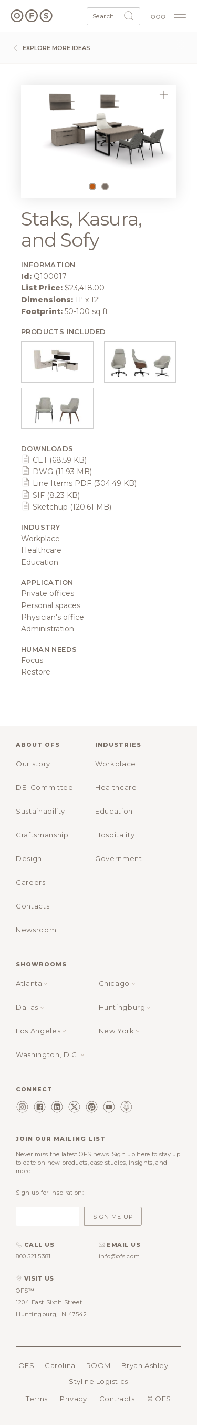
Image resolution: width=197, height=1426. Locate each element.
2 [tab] (107, 189)
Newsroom (36, 929)
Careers (31, 882)
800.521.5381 (33, 1256)
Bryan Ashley (145, 1365)
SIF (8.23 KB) (50, 495)
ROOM (98, 1365)
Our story (33, 763)
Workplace (115, 763)
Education (114, 811)
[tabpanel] (98, 130)
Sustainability (40, 811)
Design (29, 858)
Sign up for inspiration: (50, 1192)
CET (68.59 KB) (54, 460)
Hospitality (114, 835)
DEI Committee (44, 787)
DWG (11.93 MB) (56, 471)
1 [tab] (95, 189)
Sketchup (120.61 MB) (66, 507)
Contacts (32, 906)
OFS (26, 1365)
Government (118, 858)
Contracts (117, 1398)
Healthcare (116, 787)
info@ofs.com (119, 1256)
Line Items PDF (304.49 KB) (79, 483)
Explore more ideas (50, 48)
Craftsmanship (42, 835)
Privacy (73, 1398)
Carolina (60, 1365)
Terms (37, 1398)
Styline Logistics (98, 1381)
